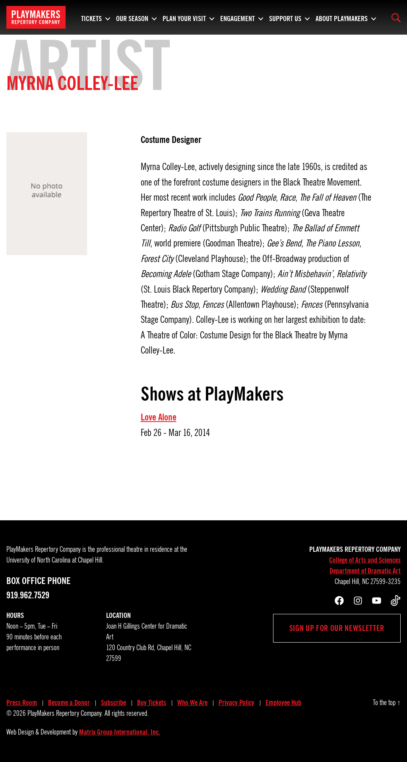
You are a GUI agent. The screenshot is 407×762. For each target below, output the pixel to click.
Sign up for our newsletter (336, 628)
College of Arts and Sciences (365, 560)
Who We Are (192, 702)
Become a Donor (69, 702)
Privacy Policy (236, 702)
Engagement (237, 17)
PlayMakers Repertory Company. (65, 713)
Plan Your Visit (184, 17)
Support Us (285, 17)
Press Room (21, 702)
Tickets (91, 17)
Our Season (132, 17)
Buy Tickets (151, 702)
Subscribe (113, 702)
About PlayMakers (342, 17)
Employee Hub (283, 702)
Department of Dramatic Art (365, 571)
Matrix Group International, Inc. (119, 732)
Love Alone (158, 417)
